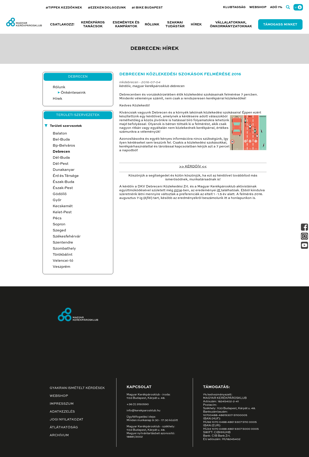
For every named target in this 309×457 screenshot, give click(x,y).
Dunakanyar (63, 170)
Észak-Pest (63, 188)
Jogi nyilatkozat (66, 419)
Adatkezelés (62, 411)
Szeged (59, 230)
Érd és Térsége (66, 176)
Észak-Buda (63, 182)
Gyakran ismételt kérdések (77, 388)
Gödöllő (60, 194)
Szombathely (64, 248)
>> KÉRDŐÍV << (193, 166)
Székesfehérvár (67, 236)
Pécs (57, 218)
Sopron (59, 224)
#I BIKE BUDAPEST (147, 7)
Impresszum (62, 404)
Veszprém (61, 267)
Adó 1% (276, 7)
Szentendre (63, 242)
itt (219, 190)
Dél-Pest (60, 164)
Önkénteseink (73, 93)
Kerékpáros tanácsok (93, 24)
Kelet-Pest (62, 212)
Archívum (59, 435)
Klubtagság (234, 7)
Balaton (60, 133)
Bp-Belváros (64, 145)
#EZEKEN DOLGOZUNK (107, 7)
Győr (57, 200)
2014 (178, 190)
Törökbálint (62, 254)
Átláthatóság (64, 427)
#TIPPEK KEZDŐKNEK (64, 7)
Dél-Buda (61, 158)
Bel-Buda (61, 139)
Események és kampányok (126, 24)
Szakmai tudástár (174, 24)
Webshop (257, 7)
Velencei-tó (63, 261)
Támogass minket (280, 24)
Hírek (196, 24)
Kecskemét (63, 206)
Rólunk (59, 87)
